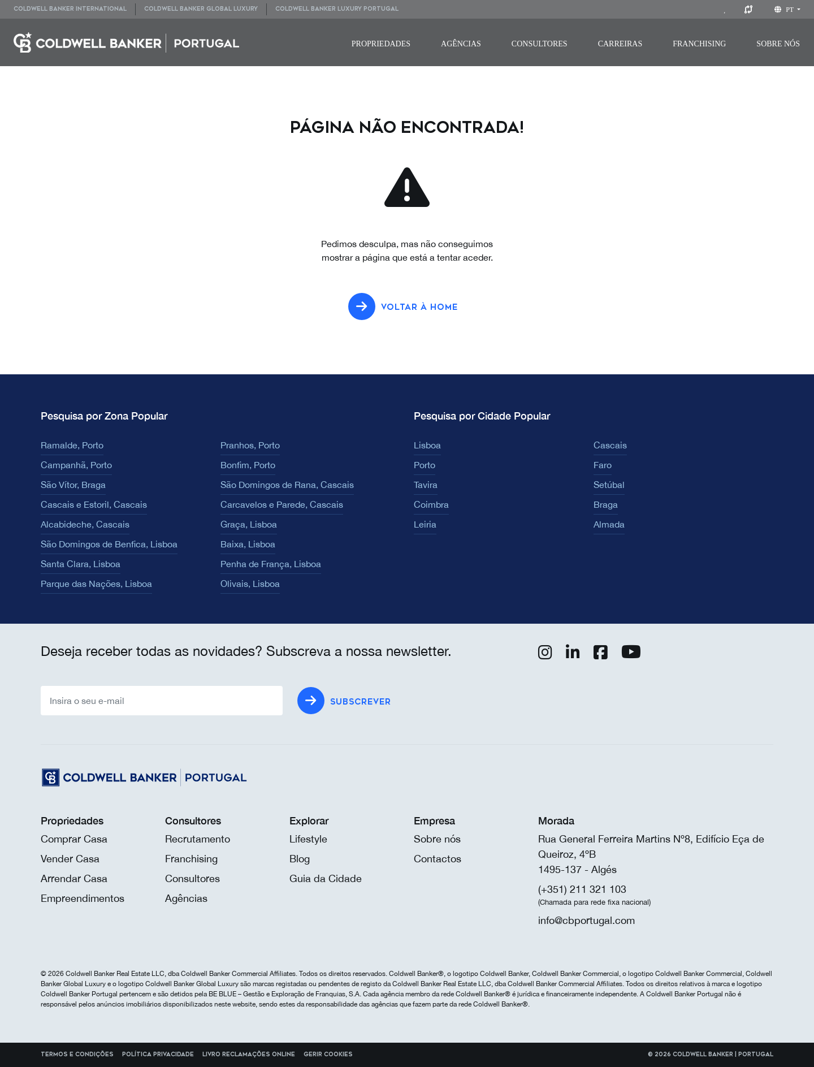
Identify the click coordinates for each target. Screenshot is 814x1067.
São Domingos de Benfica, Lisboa (109, 544)
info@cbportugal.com (586, 920)
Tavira (426, 484)
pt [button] (784, 10)
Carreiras (620, 44)
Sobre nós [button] (778, 44)
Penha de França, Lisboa (270, 564)
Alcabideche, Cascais (85, 524)
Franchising (699, 44)
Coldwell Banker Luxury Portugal (337, 9)
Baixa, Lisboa (247, 544)
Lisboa (427, 445)
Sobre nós (437, 839)
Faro (603, 465)
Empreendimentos (82, 898)
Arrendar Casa (74, 878)
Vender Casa (70, 859)
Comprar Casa (74, 839)
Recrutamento (197, 839)
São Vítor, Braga (73, 484)
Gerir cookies (328, 1054)
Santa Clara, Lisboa (80, 564)
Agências (461, 44)
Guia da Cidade (325, 878)
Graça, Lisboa (248, 524)
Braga (606, 504)
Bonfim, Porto (247, 465)
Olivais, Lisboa (250, 583)
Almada (609, 524)
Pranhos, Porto (250, 445)
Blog (299, 859)
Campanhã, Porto (76, 465)
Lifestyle (308, 839)
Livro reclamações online (248, 1054)
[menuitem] (74, 9)
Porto (424, 465)
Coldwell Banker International (70, 9)
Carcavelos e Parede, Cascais (281, 504)
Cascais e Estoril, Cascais (94, 504)
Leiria (425, 524)
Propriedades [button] (381, 44)
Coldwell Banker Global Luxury (201, 9)
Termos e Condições (77, 1054)
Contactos (437, 859)
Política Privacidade (158, 1054)
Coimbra (431, 504)
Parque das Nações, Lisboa (96, 583)
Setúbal (609, 484)
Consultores (540, 44)
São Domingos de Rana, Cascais (287, 484)
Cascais (610, 445)
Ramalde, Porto (72, 445)
